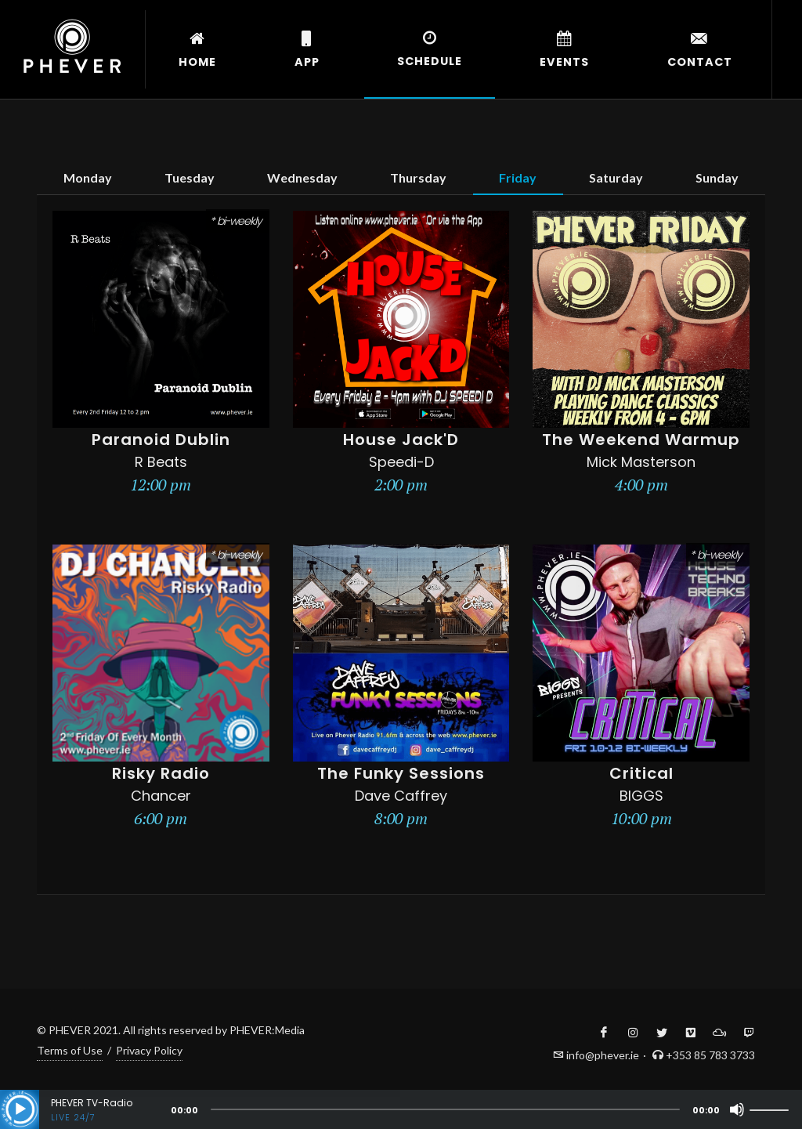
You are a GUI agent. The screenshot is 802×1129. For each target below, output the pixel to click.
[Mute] (737, 1109)
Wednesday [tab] (302, 177)
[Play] (20, 1109)
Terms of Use (70, 1050)
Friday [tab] (517, 177)
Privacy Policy (149, 1050)
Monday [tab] (87, 177)
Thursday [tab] (418, 177)
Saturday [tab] (616, 177)
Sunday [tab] (717, 177)
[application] (401, 1109)
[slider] (445, 1109)
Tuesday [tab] (189, 177)
